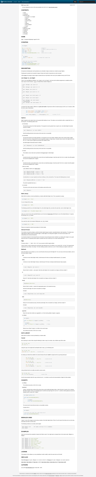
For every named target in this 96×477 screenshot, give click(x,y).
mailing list (57, 475)
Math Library (27, 19)
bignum (49, 459)
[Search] (87, 2)
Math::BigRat (29, 462)
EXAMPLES (25, 29)
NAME (24, 12)
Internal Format (28, 20)
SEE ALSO (25, 32)
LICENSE (25, 31)
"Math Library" (37, 168)
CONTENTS (25, 10)
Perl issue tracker (51, 475)
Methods (27, 23)
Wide (75, 1)
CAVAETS (25, 27)
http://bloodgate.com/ (30, 467)
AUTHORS (25, 33)
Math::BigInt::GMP (62, 462)
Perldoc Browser (6, 2)
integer (25, 75)
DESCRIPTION (26, 15)
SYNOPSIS (25, 14)
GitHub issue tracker (48, 473)
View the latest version (53, 7)
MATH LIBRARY (28, 24)
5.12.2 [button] (15, 1)
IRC (60, 475)
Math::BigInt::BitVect (46, 462)
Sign (26, 22)
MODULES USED (26, 28)
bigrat (27, 459)
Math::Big (35, 462)
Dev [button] (19, 1)
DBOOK (35, 473)
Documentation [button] (25, 1)
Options (26, 18)
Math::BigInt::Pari (53, 462)
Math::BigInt (23, 462)
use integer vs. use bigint (30, 16)
